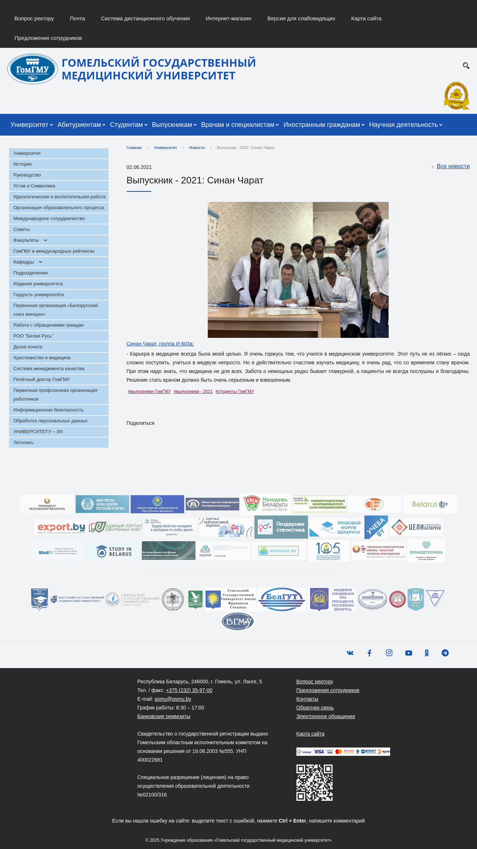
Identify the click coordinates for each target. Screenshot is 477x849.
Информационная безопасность (48, 410)
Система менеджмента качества (48, 368)
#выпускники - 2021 (193, 391)
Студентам (126, 124)
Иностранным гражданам (321, 124)
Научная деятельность (403, 124)
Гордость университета (38, 294)
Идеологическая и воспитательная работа (59, 196)
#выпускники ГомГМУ (149, 391)
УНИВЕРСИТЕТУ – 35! (38, 431)
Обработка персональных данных (50, 420)
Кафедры (23, 262)
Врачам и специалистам (238, 124)
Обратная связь (315, 708)
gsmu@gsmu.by (173, 699)
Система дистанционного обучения (145, 18)
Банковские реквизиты (164, 716)
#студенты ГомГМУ (235, 391)
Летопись (23, 442)
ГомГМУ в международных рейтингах (53, 251)
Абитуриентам (79, 124)
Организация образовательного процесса (58, 207)
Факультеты (26, 240)
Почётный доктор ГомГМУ (41, 379)
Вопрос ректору (34, 18)
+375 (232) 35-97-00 (189, 690)
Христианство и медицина (42, 357)
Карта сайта (366, 18)
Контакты (307, 699)
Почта (77, 18)
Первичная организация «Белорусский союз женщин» (55, 310)
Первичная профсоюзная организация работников (55, 395)
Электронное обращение (325, 716)
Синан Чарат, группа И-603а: (160, 344)
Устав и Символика (34, 186)
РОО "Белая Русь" (33, 336)
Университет (29, 124)
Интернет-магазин (229, 18)
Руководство (27, 175)
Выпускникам (172, 124)
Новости (197, 147)
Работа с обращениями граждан (48, 325)
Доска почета (27, 346)
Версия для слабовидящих (301, 18)
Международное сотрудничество (49, 218)
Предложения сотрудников (48, 38)
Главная (134, 147)
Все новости (450, 166)
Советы (21, 229)
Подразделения (30, 273)
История (22, 164)
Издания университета (38, 283)
